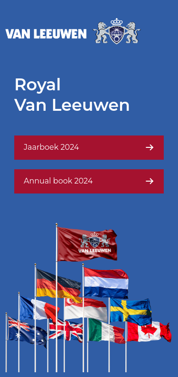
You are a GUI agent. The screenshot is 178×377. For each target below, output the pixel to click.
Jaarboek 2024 (89, 147)
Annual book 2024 (89, 181)
